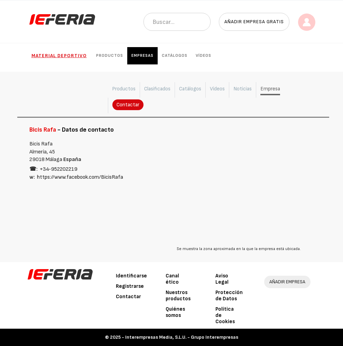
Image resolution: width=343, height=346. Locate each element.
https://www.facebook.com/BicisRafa (80, 177)
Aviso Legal (222, 279)
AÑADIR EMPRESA (287, 282)
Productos (109, 55)
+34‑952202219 (58, 169)
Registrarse (130, 286)
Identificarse (131, 276)
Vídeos (203, 55)
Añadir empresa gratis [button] (254, 22)
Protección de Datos (229, 295)
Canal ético (172, 279)
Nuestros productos (178, 295)
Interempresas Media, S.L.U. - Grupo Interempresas (181, 337)
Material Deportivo (59, 56)
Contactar (128, 104)
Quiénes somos (175, 312)
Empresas (142, 55)
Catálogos (174, 55)
